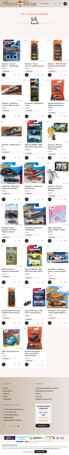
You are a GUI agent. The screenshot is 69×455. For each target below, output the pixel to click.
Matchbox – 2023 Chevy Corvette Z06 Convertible (10, 104)
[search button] (56, 3)
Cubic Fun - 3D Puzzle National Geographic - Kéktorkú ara (55, 147)
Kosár (5, 396)
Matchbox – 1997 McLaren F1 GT (11, 146)
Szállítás (38, 396)
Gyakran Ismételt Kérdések (12, 420)
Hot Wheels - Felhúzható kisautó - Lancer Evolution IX (57, 271)
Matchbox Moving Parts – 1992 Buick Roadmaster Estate (56, 105)
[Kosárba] (3, 75)
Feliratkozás (42, 425)
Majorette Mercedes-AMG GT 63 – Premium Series (33, 311)
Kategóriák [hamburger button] (44, 3)
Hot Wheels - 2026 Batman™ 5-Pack (34, 104)
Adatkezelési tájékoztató (44, 391)
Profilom (6, 393)
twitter (7, 426)
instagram (14, 426)
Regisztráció (7, 391)
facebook (3, 426)
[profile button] (60, 3)
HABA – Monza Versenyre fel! (10, 352)
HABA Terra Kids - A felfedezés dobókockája (10, 270)
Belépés (6, 388)
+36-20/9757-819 (10, 412)
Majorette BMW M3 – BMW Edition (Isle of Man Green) (34, 146)
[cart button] (65, 3)
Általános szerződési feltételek (46, 388)
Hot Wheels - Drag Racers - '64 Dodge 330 (34, 229)
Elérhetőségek (8, 417)
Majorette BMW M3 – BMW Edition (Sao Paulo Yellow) (34, 270)
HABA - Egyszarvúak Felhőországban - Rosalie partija (56, 230)
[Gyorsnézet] (19, 75)
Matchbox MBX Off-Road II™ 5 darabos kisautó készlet (11, 311)
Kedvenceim (7, 399)
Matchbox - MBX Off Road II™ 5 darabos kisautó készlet (57, 65)
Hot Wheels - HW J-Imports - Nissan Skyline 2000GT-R (57, 311)
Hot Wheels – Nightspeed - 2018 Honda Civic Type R (11, 187)
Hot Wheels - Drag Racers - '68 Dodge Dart (34, 187)
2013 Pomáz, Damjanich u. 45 (14, 409)
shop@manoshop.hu (12, 415)
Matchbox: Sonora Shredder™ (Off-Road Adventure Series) (9, 230)
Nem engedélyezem (28, 451)
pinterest (11, 426)
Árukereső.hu (22, 439)
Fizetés (38, 393)
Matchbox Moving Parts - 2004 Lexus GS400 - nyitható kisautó (33, 353)
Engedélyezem (40, 451)
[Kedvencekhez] (15, 75)
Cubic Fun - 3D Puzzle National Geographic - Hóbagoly (55, 188)
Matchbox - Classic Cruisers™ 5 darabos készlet (34, 65)
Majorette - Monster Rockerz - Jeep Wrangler (10, 65)
